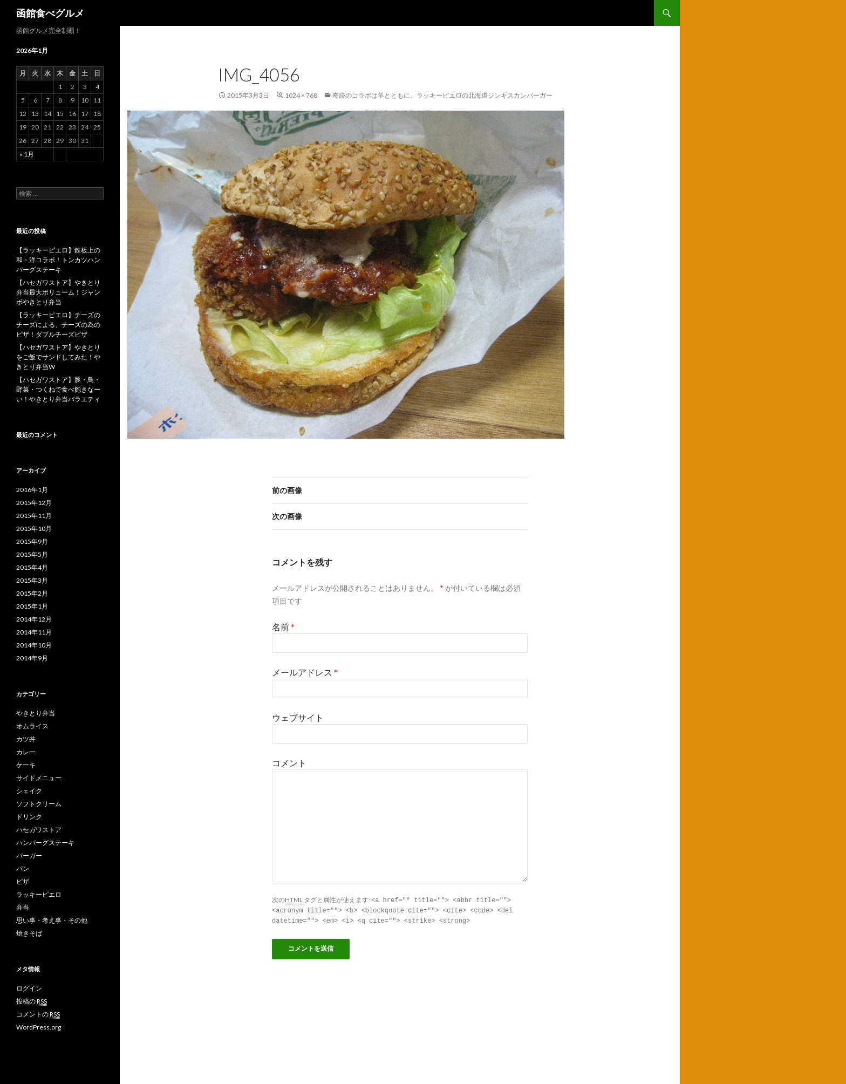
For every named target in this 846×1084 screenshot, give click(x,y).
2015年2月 (32, 593)
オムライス (32, 726)
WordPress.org (38, 1027)
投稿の (31, 1001)
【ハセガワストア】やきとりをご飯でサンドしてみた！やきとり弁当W (58, 357)
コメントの (38, 1014)
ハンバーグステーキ (45, 842)
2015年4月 (32, 567)
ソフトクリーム (39, 804)
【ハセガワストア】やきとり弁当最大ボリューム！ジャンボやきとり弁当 (58, 292)
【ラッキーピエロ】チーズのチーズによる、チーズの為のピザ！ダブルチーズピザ (58, 324)
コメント (289, 763)
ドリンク (29, 817)
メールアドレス (305, 672)
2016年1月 (32, 490)
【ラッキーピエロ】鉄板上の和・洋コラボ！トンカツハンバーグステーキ (58, 260)
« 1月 (26, 154)
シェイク (29, 791)
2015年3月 (32, 580)
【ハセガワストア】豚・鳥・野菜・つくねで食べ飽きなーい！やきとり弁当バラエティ (58, 389)
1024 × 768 (301, 95)
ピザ (22, 881)
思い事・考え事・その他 (51, 920)
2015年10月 (34, 528)
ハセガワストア (39, 830)
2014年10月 (34, 645)
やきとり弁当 (35, 713)
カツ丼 (26, 739)
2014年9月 (32, 658)
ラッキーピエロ (39, 894)
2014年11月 (34, 632)
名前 (283, 627)
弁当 (22, 907)
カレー (26, 752)
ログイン (29, 988)
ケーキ (26, 765)
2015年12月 (34, 503)
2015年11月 (34, 516)
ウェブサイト (298, 717)
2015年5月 (32, 554)
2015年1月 (32, 606)
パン (22, 868)
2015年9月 (32, 541)
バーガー (29, 855)
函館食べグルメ (50, 13)
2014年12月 (34, 619)
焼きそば (29, 933)
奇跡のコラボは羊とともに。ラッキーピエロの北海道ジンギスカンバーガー (442, 95)
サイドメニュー (39, 778)
